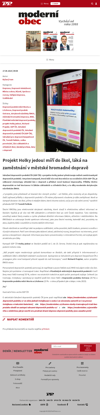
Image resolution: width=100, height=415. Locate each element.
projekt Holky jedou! (12, 123)
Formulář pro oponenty (50, 379)
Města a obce (9, 91)
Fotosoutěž (17, 383)
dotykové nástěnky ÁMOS (22, 113)
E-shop (17, 379)
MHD (32, 116)
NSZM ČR (76, 400)
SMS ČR (49, 400)
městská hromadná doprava (16, 116)
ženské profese (23, 147)
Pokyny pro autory (50, 371)
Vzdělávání (8, 98)
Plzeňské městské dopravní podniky (19, 120)
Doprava (7, 88)
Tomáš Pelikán (12, 140)
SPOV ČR (57, 400)
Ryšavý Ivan (8, 79)
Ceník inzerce (82, 371)
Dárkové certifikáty (17, 375)
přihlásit (45, 329)
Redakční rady (50, 375)
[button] (88, 348)
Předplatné (17, 370)
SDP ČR (13, 126)
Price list (82, 375)
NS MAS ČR (66, 400)
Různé (18, 91)
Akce (18, 387)
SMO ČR (42, 400)
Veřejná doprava (17, 95)
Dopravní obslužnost (21, 88)
